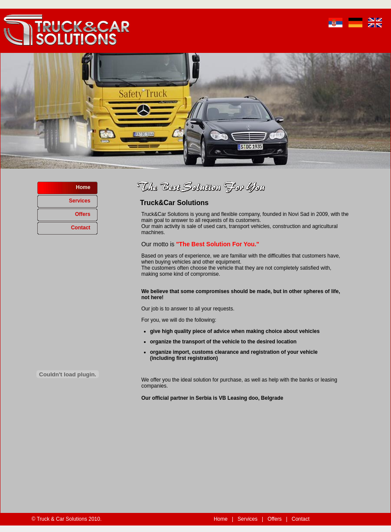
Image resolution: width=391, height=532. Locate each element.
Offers (86, 214)
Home (87, 187)
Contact (84, 228)
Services (83, 201)
